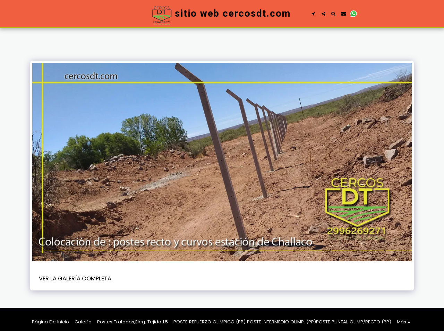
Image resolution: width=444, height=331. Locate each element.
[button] (313, 13)
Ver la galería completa (75, 278)
